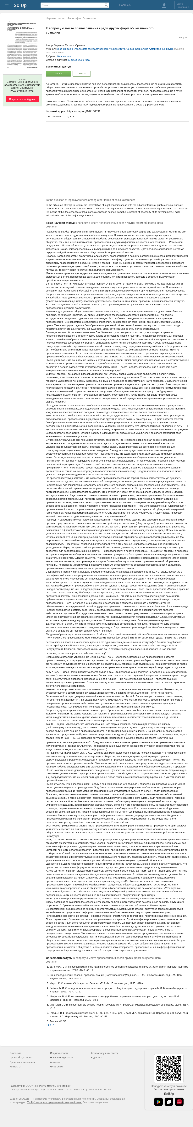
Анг (186, 37)
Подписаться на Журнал (22, 99)
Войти (180, 4)
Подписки (125, 5)
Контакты (15, 1066)
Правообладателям (21, 1057)
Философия (64, 56)
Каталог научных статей (105, 1053)
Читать (58, 73)
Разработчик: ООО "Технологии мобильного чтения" (40, 1085)
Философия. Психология (82, 18)
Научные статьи (55, 18)
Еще (48, 1024)
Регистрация (183, 7)
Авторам (55, 1062)
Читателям (56, 1066)
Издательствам (59, 1053)
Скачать (81, 73)
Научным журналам (61, 1057)
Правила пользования (22, 1062)
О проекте (15, 1053)
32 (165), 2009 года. (79, 59)
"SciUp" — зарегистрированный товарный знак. (54, 1102)
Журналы (96, 1057)
